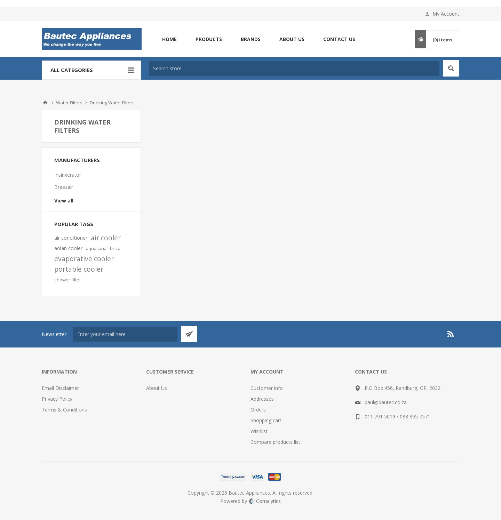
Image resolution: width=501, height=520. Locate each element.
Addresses (262, 398)
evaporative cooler (84, 258)
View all (63, 200)
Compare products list (275, 442)
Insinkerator (67, 174)
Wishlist (259, 431)
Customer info (266, 388)
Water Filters (69, 102)
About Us (156, 388)
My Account (445, 13)
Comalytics (265, 501)
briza (115, 248)
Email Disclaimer (60, 388)
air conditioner (70, 237)
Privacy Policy (57, 398)
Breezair (63, 187)
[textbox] (294, 68)
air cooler (106, 237)
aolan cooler (68, 248)
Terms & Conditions (64, 409)
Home (45, 102)
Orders (258, 409)
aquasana (96, 248)
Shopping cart (265, 420)
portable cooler (78, 269)
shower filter (67, 280)
